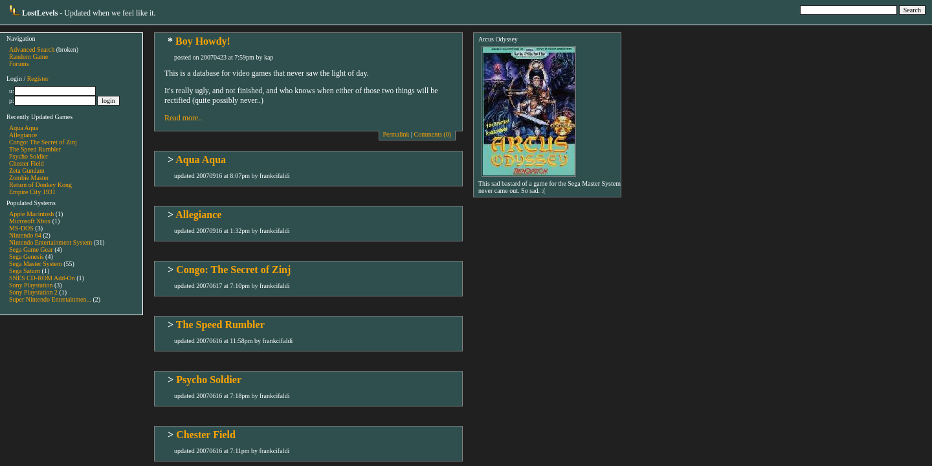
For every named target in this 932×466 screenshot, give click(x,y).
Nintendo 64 (25, 235)
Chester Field (26, 163)
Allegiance (23, 135)
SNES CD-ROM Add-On (42, 278)
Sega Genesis (26, 256)
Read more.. (183, 117)
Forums (19, 63)
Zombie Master (29, 177)
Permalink (396, 134)
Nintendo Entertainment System (50, 242)
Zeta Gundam (27, 170)
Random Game (28, 56)
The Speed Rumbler (35, 149)
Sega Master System (35, 263)
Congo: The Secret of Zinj (43, 142)
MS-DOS (21, 228)
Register (38, 78)
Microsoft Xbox (29, 221)
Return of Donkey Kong (40, 184)
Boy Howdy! (202, 41)
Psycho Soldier (28, 156)
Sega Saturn (24, 270)
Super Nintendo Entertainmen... (50, 299)
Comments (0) (433, 134)
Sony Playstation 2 (33, 292)
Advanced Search (31, 49)
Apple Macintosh (31, 213)
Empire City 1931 (32, 191)
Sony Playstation (31, 285)
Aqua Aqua (23, 127)
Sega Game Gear (31, 249)
